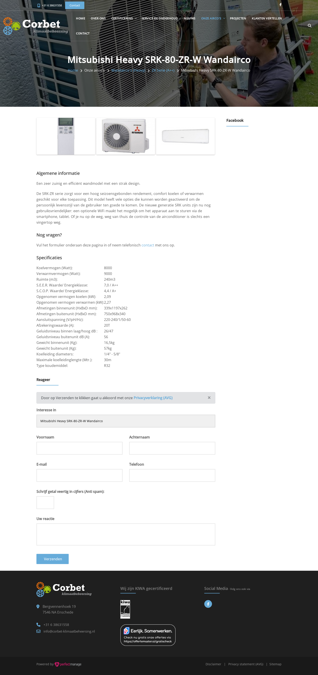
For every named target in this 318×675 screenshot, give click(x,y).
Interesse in (46, 410)
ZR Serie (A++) (163, 70)
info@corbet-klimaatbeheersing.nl (69, 631)
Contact (83, 33)
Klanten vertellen (267, 18)
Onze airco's (211, 18)
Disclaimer (213, 664)
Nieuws (189, 18)
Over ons (98, 18)
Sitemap (275, 664)
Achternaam (139, 437)
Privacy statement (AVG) (245, 664)
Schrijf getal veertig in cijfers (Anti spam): (70, 491)
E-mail (41, 464)
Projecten (238, 18)
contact (148, 245)
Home (80, 18)
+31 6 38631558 (52, 5)
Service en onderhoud (160, 18)
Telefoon (136, 464)
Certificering (122, 18)
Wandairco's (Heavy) (128, 70)
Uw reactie (45, 518)
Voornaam (45, 437)
